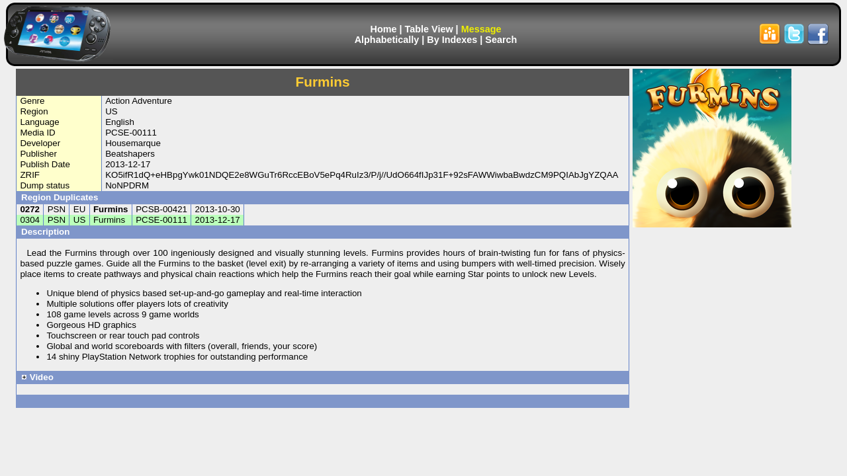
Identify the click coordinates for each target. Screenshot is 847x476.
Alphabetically (387, 39)
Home (384, 29)
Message (481, 29)
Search (501, 39)
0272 (30, 209)
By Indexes (452, 39)
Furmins (110, 209)
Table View (429, 29)
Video (37, 377)
